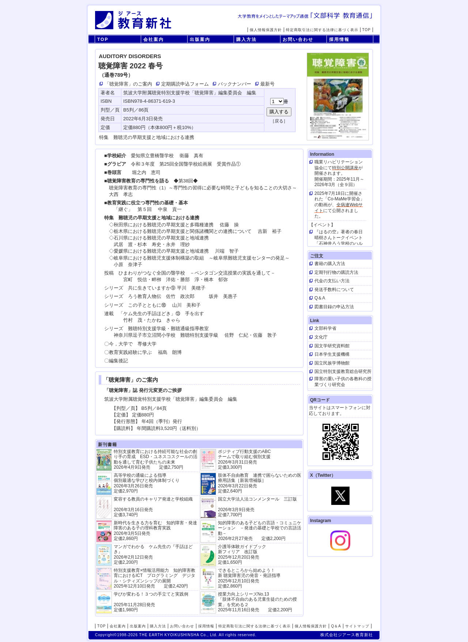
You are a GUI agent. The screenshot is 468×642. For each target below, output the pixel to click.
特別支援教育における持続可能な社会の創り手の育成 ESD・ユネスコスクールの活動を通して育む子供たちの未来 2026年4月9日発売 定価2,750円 (155, 459)
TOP (366, 30)
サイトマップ (357, 626)
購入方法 (246, 39)
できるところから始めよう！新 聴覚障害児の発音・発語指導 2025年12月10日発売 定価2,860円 (249, 578)
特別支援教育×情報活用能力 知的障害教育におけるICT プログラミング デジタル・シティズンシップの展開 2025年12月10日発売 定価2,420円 (154, 578)
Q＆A (336, 626)
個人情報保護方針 (266, 30)
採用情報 (339, 39)
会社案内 (153, 39)
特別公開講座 (345, 167)
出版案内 (200, 39)
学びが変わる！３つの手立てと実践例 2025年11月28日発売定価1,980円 (151, 602)
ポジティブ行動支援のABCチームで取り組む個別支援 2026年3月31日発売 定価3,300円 (244, 459)
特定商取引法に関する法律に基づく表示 (322, 30)
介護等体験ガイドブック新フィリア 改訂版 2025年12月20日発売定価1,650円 (242, 554)
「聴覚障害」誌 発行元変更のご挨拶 (143, 390)
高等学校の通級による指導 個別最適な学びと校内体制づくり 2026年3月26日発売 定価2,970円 (147, 483)
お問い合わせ (298, 39)
